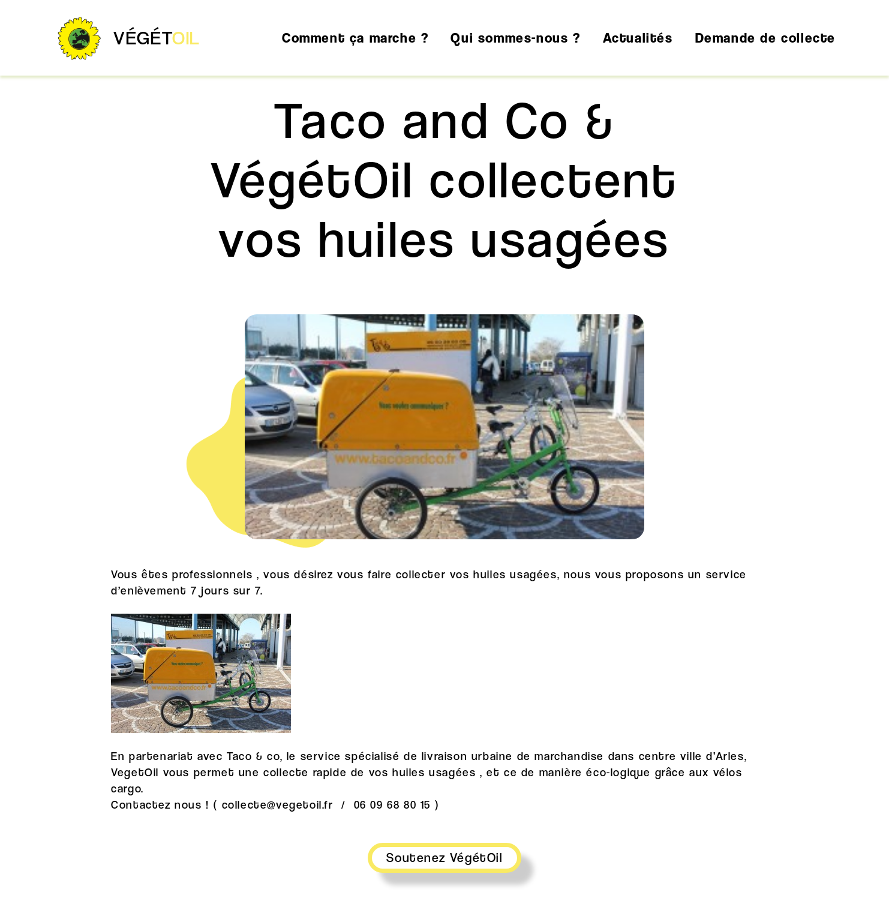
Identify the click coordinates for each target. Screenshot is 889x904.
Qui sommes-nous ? (515, 38)
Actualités (638, 38)
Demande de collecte (765, 38)
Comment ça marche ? (355, 38)
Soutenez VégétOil (444, 857)
